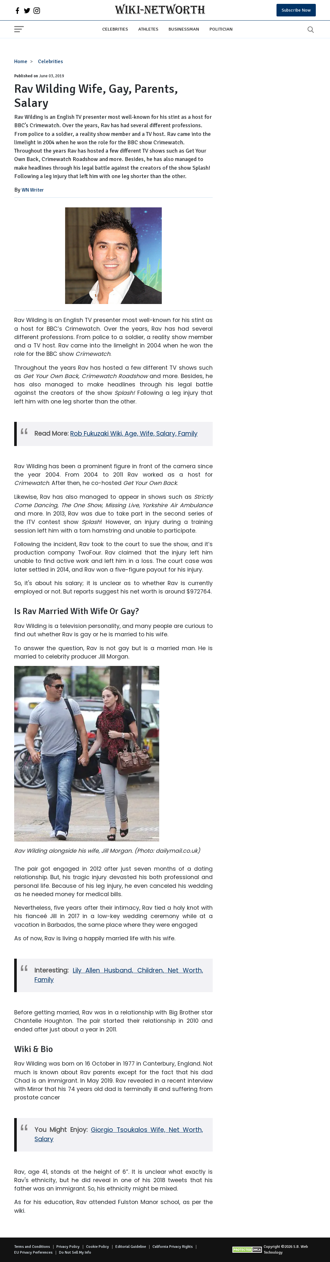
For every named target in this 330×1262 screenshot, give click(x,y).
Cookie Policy (97, 1246)
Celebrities (115, 29)
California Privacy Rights (172, 1246)
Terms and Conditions (32, 1246)
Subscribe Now (296, 10)
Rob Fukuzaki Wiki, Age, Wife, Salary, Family (134, 433)
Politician (221, 29)
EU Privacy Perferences (33, 1252)
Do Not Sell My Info (75, 1252)
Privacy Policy (68, 1246)
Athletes (148, 29)
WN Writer (33, 190)
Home (20, 61)
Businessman (184, 29)
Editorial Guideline (130, 1246)
